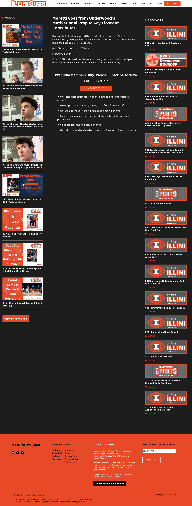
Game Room (75, 3)
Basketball (88, 3)
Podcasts (124, 3)
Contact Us (70, 462)
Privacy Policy (71, 456)
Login (160, 3)
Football (101, 3)
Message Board (61, 3)
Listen (152, 49)
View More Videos (15, 318)
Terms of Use (71, 459)
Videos (134, 3)
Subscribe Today (172, 3)
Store (151, 3)
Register (69, 453)
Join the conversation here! (110, 483)
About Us (69, 450)
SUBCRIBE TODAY (96, 88)
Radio (143, 3)
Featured (56, 450)
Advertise (113, 3)
